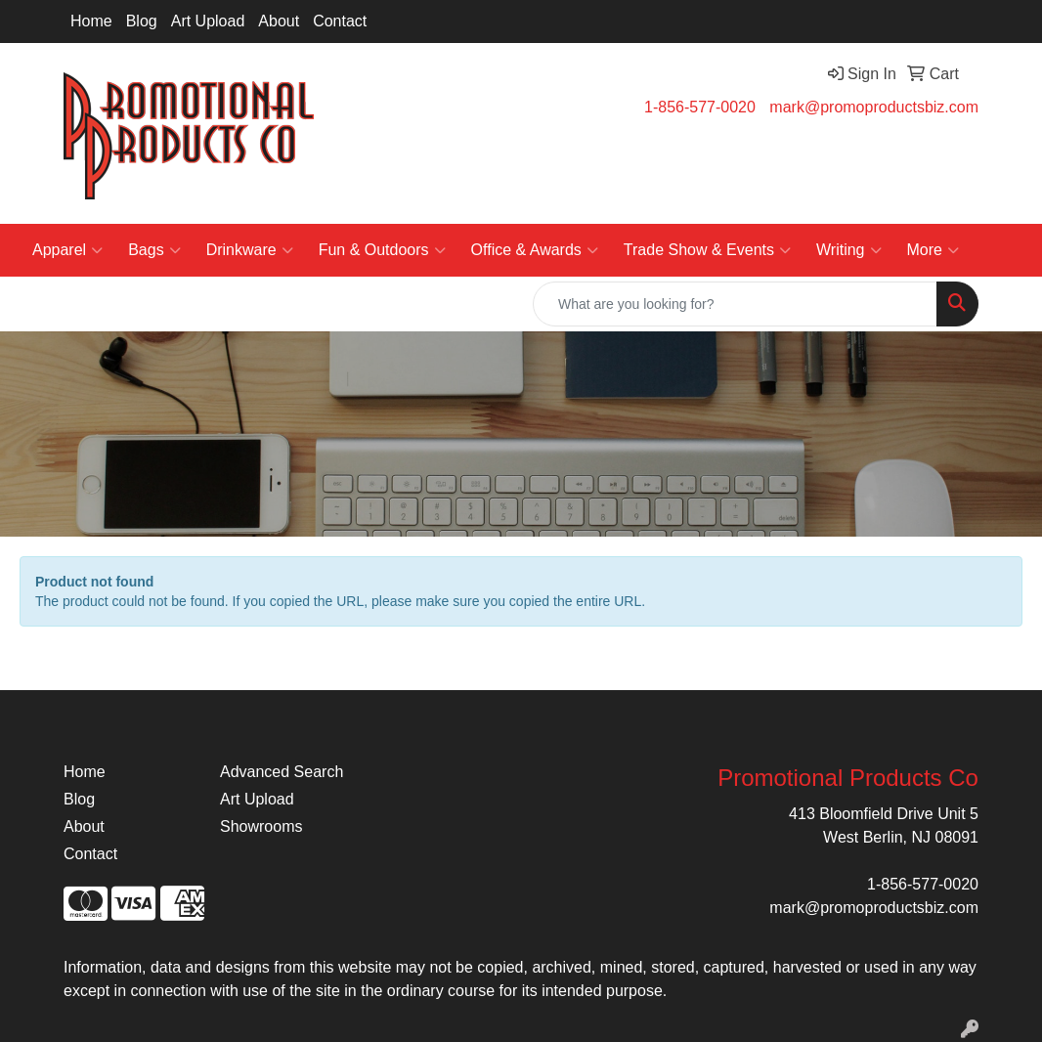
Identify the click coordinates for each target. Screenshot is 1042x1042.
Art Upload (208, 21)
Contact (340, 21)
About (278, 21)
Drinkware (249, 250)
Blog (141, 21)
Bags (154, 250)
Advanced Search (281, 771)
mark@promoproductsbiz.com (873, 107)
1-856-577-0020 (700, 107)
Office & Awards (534, 250)
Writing (849, 250)
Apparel (67, 250)
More (933, 250)
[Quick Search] (735, 304)
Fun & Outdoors (382, 250)
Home (91, 21)
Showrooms (261, 826)
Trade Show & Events (707, 250)
